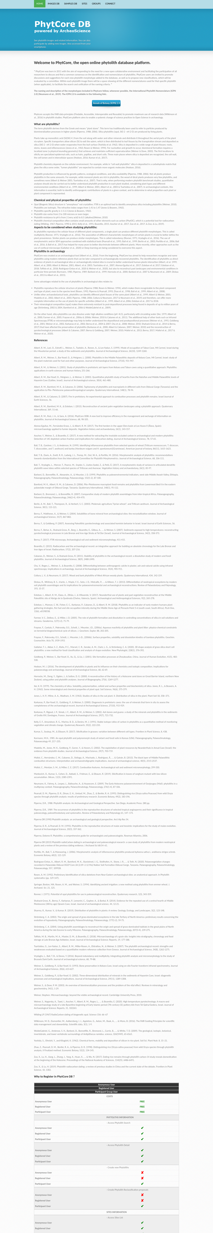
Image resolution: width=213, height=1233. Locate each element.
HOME (39, 3)
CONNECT (110, 3)
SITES (84, 3)
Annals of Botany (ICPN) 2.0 (106, 103)
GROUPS (96, 3)
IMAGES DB (53, 3)
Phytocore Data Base (63, 26)
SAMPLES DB (70, 3)
